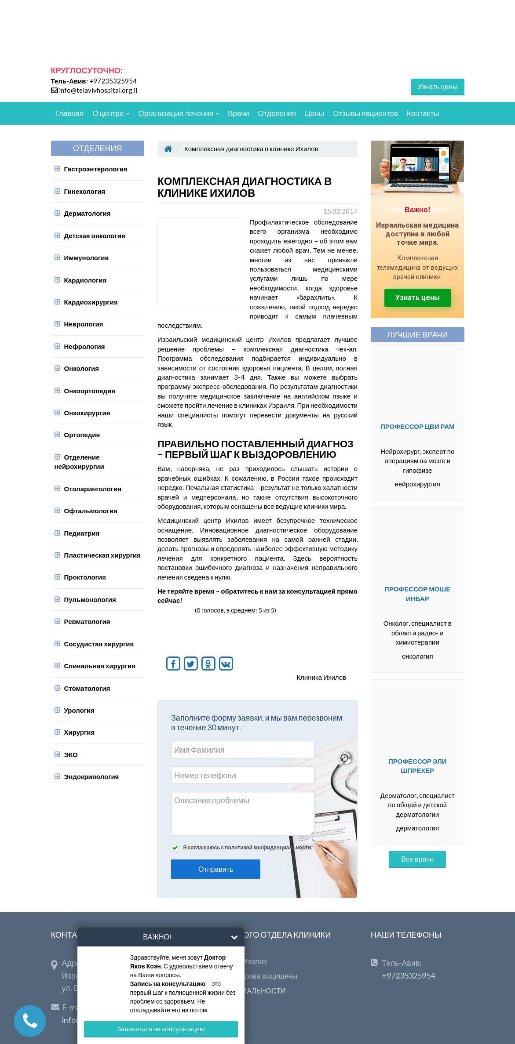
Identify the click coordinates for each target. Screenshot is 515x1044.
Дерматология (87, 213)
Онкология (81, 368)
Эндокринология (91, 776)
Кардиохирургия (91, 302)
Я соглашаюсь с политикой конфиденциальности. (247, 847)
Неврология (83, 324)
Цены (314, 113)
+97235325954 (113, 81)
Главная (69, 113)
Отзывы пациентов (365, 113)
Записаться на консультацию (161, 1029)
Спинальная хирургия (99, 666)
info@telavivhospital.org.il (98, 90)
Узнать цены (438, 86)
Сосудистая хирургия (99, 644)
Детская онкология (94, 235)
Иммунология (86, 257)
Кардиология (85, 280)
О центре (110, 113)
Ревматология (87, 621)
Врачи (238, 113)
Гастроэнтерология (96, 169)
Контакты (423, 113)
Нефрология (84, 346)
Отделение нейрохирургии (79, 461)
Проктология (85, 577)
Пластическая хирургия (102, 555)
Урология (79, 710)
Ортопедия (82, 435)
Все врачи (417, 859)
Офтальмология (90, 511)
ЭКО (71, 754)
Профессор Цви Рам (417, 426)
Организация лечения (179, 113)
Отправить (215, 869)
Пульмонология (90, 599)
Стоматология (87, 688)
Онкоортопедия (90, 391)
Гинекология (85, 191)
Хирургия (79, 732)
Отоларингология (92, 489)
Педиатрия (82, 533)
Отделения (277, 113)
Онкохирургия (87, 413)
